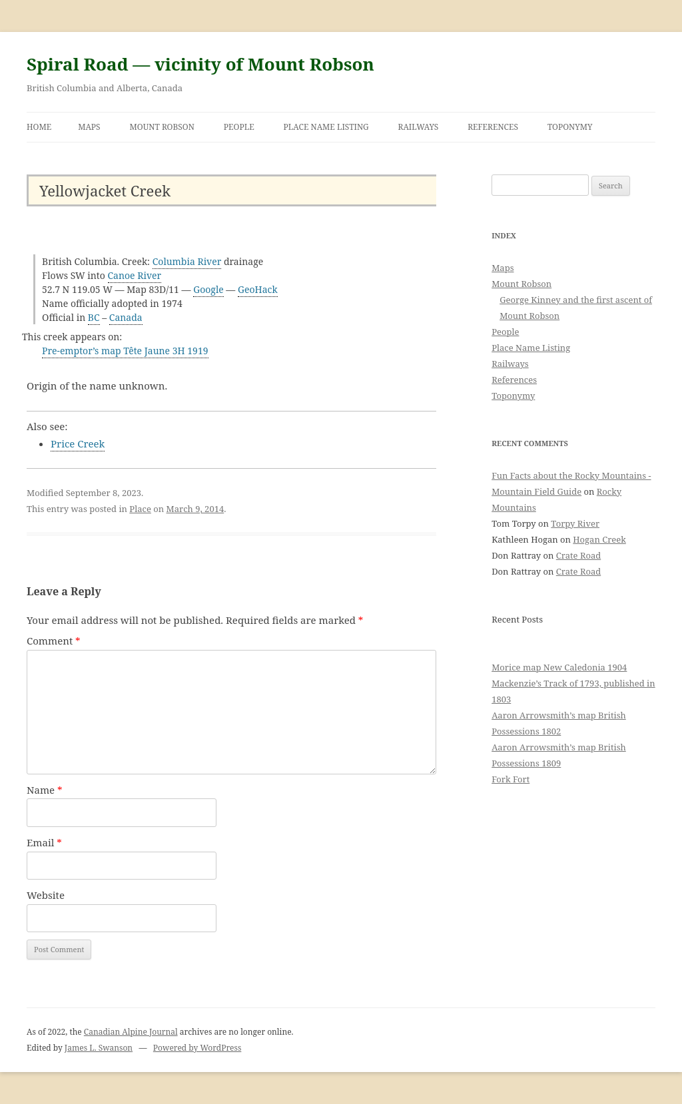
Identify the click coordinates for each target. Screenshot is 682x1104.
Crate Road (578, 555)
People (239, 127)
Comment (54, 640)
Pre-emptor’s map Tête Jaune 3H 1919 (125, 350)
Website (46, 895)
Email (44, 842)
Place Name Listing (326, 127)
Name (45, 789)
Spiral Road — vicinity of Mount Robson (200, 64)
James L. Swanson (99, 1047)
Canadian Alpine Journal (131, 1031)
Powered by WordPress (197, 1047)
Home (39, 127)
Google (208, 289)
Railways (418, 127)
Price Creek (78, 443)
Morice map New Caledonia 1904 (559, 667)
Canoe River (135, 275)
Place (140, 509)
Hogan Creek (599, 539)
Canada (126, 317)
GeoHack (258, 289)
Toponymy (570, 127)
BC (94, 317)
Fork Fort (510, 779)
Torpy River (575, 523)
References (493, 127)
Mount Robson (162, 127)
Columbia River (187, 261)
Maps (89, 127)
